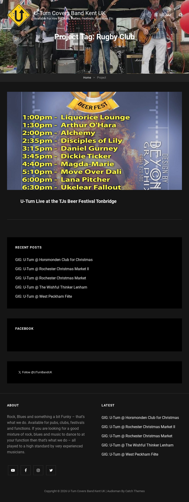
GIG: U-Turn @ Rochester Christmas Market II (52, 269)
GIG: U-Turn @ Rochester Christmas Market (50, 278)
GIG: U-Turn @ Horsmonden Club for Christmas (54, 259)
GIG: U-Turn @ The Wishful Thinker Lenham (51, 287)
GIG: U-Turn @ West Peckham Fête (43, 296)
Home (87, 77)
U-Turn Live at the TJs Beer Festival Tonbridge (68, 201)
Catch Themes (135, 491)
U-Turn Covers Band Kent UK (70, 13)
